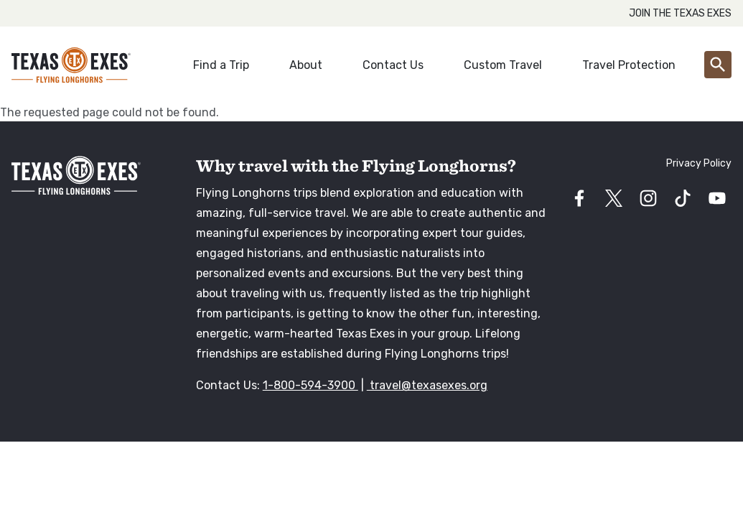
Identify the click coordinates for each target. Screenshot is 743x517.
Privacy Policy (699, 163)
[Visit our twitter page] (613, 198)
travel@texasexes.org (427, 385)
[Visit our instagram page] (648, 198)
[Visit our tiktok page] (682, 198)
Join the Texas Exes (680, 13)
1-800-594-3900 (310, 385)
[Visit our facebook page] (579, 198)
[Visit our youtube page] (717, 198)
